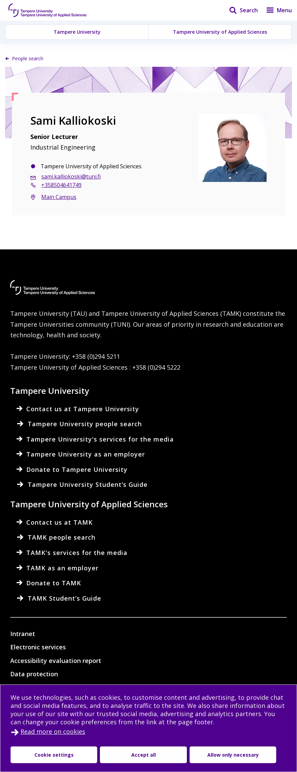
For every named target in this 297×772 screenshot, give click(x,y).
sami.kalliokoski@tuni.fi (71, 176)
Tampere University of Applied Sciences (220, 32)
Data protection (34, 674)
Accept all (109, 755)
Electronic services (38, 647)
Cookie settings (42, 755)
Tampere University (77, 32)
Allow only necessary (177, 755)
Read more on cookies (52, 731)
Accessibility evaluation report (55, 661)
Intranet (22, 634)
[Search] (239, 10)
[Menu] (275, 10)
